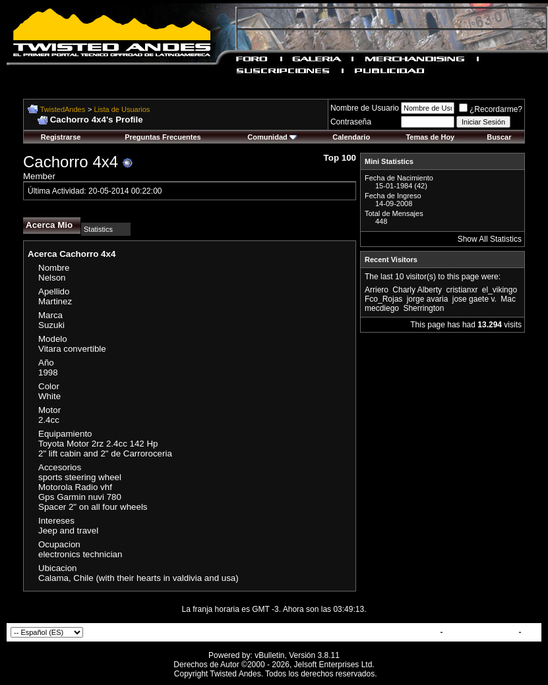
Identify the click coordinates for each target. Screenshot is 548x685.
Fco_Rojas (383, 299)
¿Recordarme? (490, 109)
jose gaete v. (474, 299)
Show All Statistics (490, 239)
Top (530, 632)
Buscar (499, 137)
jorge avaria (427, 299)
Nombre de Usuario (364, 108)
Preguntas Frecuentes (163, 137)
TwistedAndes (62, 109)
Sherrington (423, 308)
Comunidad (272, 137)
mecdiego (382, 308)
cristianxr (461, 289)
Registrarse (61, 137)
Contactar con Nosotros (393, 632)
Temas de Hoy (430, 137)
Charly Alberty (417, 289)
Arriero (376, 289)
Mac (508, 299)
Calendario (351, 137)
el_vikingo (499, 289)
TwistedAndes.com (480, 632)
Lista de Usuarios (122, 109)
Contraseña (350, 121)
